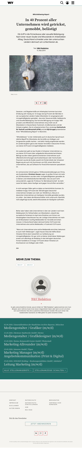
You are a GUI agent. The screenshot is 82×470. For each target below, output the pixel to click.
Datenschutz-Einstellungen (31, 403)
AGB (26, 407)
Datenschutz (30, 400)
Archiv (30, 265)
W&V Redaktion (43, 48)
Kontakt (12, 400)
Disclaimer (14, 405)
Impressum (13, 403)
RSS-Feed (28, 410)
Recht (20, 265)
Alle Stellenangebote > (18, 370)
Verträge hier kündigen (55, 403)
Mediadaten (54, 400)
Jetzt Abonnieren (41, 424)
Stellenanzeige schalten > (50, 370)
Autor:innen (14, 408)
